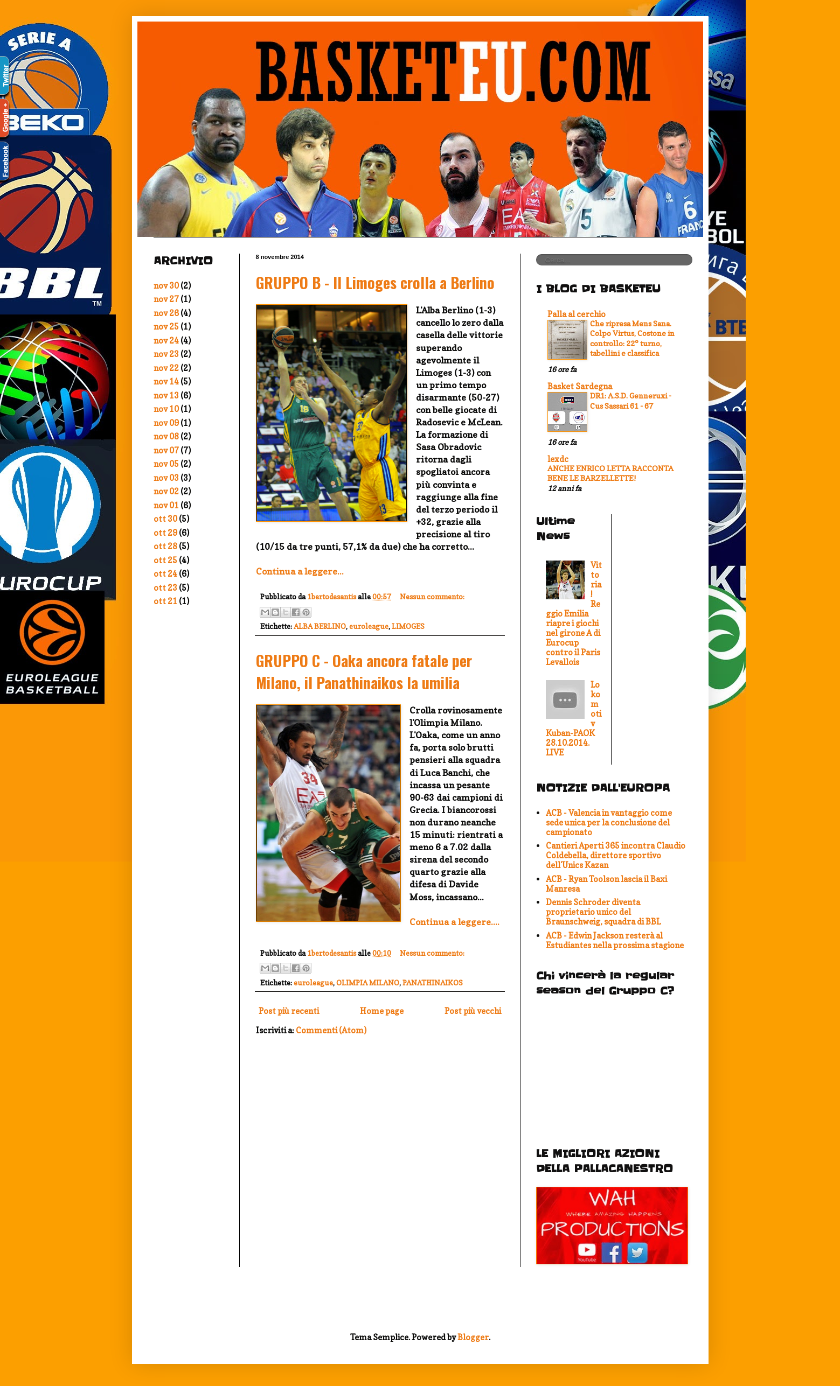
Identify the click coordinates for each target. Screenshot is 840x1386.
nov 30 (166, 286)
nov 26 (166, 313)
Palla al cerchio (576, 314)
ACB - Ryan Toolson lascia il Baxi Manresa (606, 884)
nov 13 (166, 395)
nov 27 (166, 299)
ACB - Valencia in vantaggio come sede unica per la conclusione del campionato (609, 822)
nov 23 (166, 354)
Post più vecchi (473, 1011)
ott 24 (165, 574)
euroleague (368, 626)
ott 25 (165, 560)
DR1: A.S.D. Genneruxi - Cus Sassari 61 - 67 (630, 400)
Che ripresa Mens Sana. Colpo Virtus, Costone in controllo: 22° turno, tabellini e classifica (632, 338)
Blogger (473, 1337)
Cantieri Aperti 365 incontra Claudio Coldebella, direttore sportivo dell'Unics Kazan (615, 855)
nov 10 (166, 409)
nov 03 (166, 478)
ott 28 (165, 546)
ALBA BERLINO (320, 626)
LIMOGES (408, 626)
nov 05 (166, 464)
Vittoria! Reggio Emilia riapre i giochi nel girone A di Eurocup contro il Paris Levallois (574, 613)
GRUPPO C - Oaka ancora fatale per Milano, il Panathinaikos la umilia (364, 671)
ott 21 (165, 601)
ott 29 (165, 533)
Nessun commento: (432, 596)
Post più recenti (289, 1011)
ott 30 (165, 519)
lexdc (557, 459)
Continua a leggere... (300, 571)
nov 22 (166, 368)
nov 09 (166, 423)
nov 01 (166, 505)
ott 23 (165, 588)
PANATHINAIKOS (432, 982)
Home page (382, 1011)
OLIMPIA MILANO (367, 982)
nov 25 (166, 326)
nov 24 (166, 340)
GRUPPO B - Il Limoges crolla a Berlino (375, 282)
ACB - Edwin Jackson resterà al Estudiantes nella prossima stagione (615, 940)
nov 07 (166, 450)
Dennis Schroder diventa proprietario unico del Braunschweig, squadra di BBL (603, 912)
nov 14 (166, 381)
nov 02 (166, 491)
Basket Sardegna (579, 386)
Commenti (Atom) (331, 1030)
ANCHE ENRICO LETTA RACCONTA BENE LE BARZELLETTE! (610, 473)
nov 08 (166, 436)
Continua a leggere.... (454, 921)
